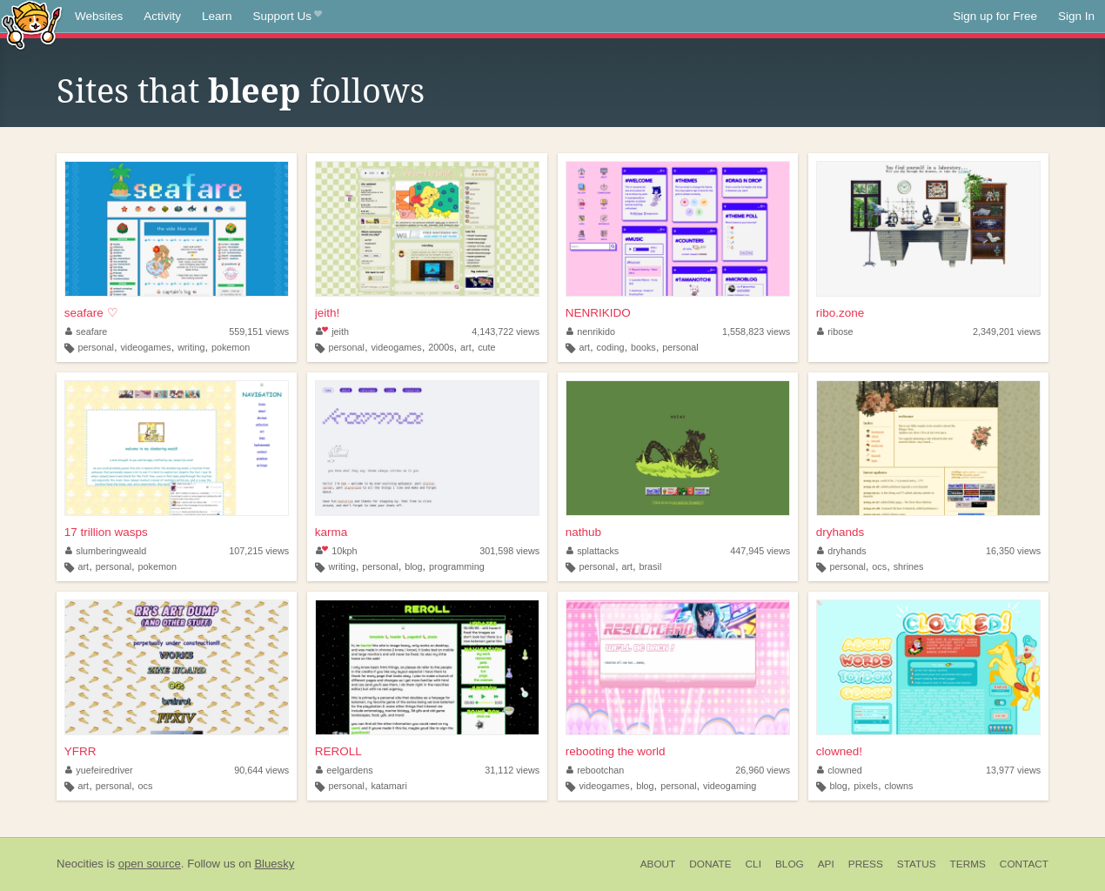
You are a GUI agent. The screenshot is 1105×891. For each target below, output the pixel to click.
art (466, 347)
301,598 (509, 551)
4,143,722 (505, 331)
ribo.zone (840, 312)
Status (916, 864)
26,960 (762, 770)
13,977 (1013, 770)
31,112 (512, 770)
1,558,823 (756, 331)
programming (457, 566)
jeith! (327, 312)
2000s (440, 347)
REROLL (338, 751)
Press (865, 864)
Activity (162, 16)
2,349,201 (1007, 331)
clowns (898, 785)
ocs (879, 566)
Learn (217, 16)
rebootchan (595, 770)
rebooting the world (616, 751)
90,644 (261, 770)
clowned (839, 770)
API (826, 864)
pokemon (230, 347)
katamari (388, 785)
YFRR (80, 751)
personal (96, 347)
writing (190, 347)
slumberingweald (106, 551)
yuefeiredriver (99, 770)
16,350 (1013, 551)
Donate (710, 864)
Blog (789, 864)
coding (611, 347)
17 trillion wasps (106, 532)
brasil (651, 566)
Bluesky (274, 863)
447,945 (760, 551)
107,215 (259, 551)
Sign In (1076, 16)
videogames (145, 347)
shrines (909, 566)
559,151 (259, 331)
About (658, 864)
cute (486, 347)
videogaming (729, 785)
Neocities (80, 863)
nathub (583, 532)
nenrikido (590, 331)
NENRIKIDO (598, 312)
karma (331, 532)
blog (413, 566)
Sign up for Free (995, 16)
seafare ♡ (91, 312)
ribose (835, 331)
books (643, 347)
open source (149, 863)
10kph (337, 551)
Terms (968, 864)
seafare (86, 331)
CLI (753, 864)
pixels (866, 785)
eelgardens (344, 770)
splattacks (592, 551)
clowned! (839, 751)
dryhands (840, 532)
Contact (1024, 864)
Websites (99, 16)
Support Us (287, 16)
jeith (332, 331)
